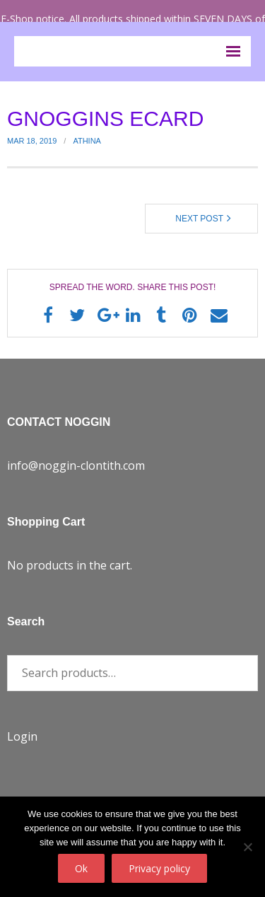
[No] (247, 847)
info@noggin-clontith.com (76, 465)
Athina (87, 141)
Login (22, 736)
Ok (81, 868)
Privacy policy (159, 868)
